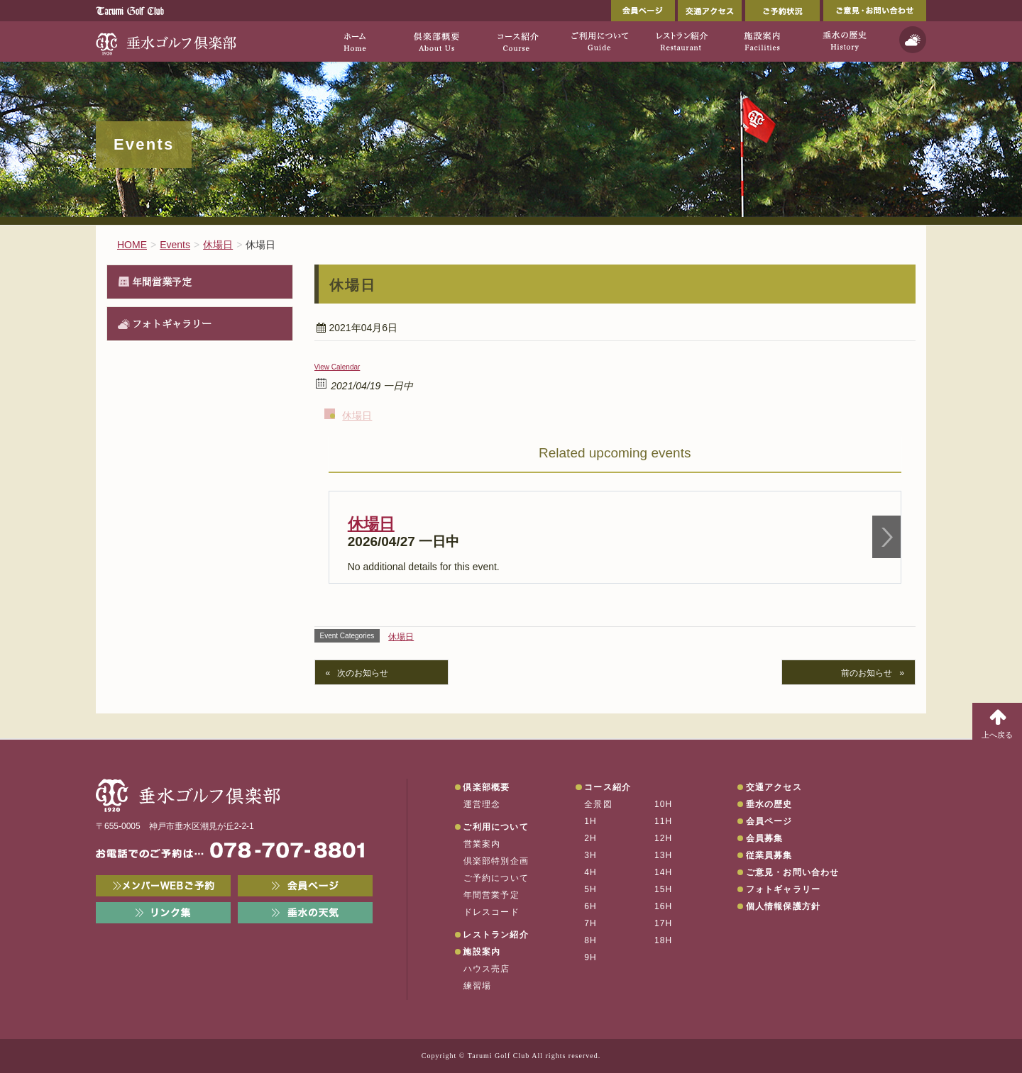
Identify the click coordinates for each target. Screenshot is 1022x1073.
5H (590, 889)
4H (590, 872)
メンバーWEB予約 (163, 885)
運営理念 (482, 804)
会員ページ (643, 10)
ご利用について (495, 827)
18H (663, 940)
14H (663, 872)
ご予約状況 (782, 10)
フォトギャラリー (171, 323)
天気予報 (912, 39)
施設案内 (481, 952)
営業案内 (482, 844)
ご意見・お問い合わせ (874, 10)
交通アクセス (710, 10)
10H (663, 804)
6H (590, 906)
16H (663, 906)
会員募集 (765, 838)
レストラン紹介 (495, 935)
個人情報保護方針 (783, 906)
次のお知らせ (362, 673)
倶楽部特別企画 (496, 861)
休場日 (357, 415)
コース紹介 (607, 787)
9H (590, 957)
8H (590, 940)
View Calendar (337, 367)
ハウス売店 (486, 969)
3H (590, 855)
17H (663, 923)
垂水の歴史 (769, 804)
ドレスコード (491, 912)
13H (663, 855)
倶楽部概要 (486, 787)
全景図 (598, 804)
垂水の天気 (305, 912)
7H (590, 923)
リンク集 (163, 912)
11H (663, 821)
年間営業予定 (162, 281)
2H (590, 838)
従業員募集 (769, 855)
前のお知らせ (866, 673)
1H (590, 821)
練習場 (477, 986)
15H (663, 889)
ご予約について (496, 878)
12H (663, 838)
